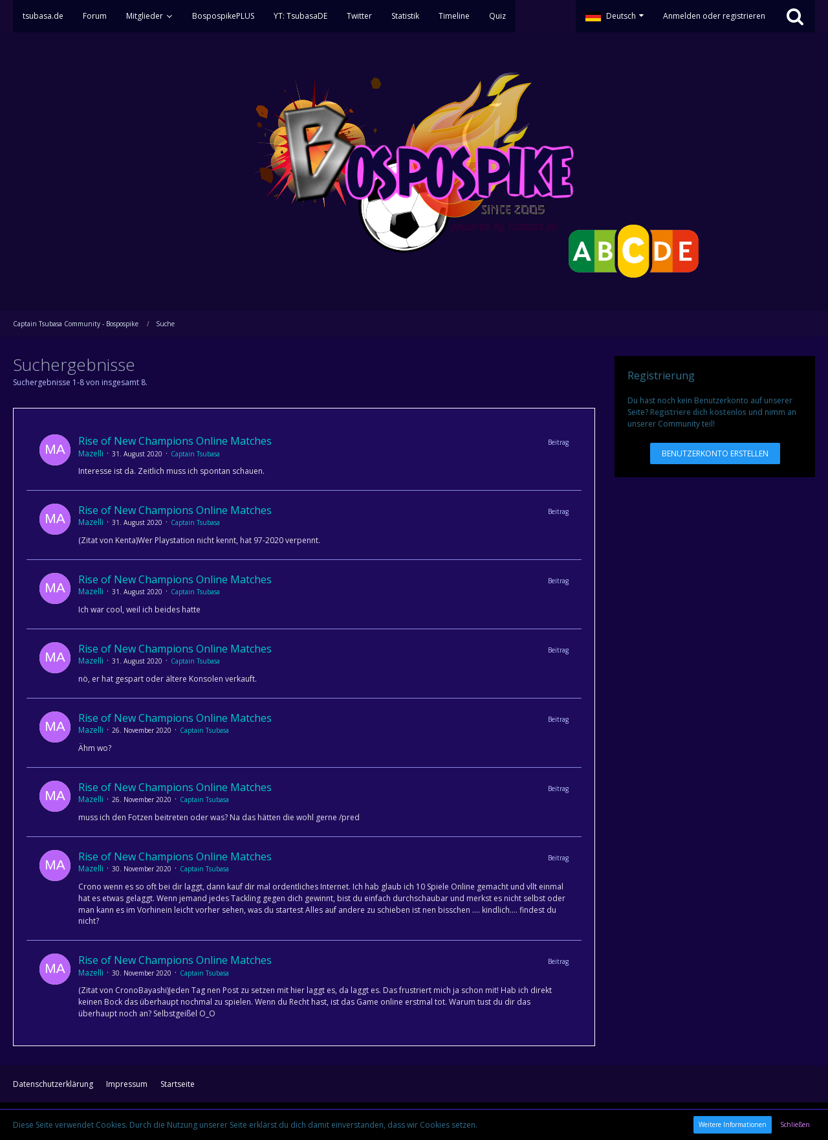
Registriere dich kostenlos (698, 412)
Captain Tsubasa (195, 453)
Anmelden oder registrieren (714, 15)
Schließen (795, 1124)
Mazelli (91, 453)
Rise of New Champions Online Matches (175, 441)
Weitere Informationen (733, 1124)
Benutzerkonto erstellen (715, 453)
